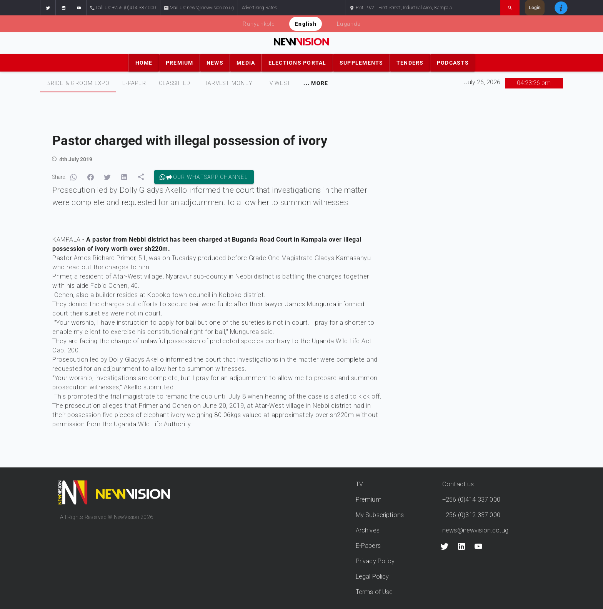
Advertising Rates (259, 7)
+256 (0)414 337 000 (471, 499)
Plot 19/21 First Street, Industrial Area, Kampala (400, 8)
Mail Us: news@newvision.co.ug (199, 8)
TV (359, 484)
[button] (47, 7)
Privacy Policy (375, 561)
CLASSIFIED (175, 83)
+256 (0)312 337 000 (471, 515)
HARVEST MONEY (228, 83)
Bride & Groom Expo (78, 83)
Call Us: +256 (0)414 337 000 (123, 8)
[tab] (78, 83)
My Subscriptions (380, 515)
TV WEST (278, 83)
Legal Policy (372, 576)
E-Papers (368, 545)
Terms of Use (374, 592)
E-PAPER (134, 83)
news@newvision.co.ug (475, 530)
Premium (368, 499)
